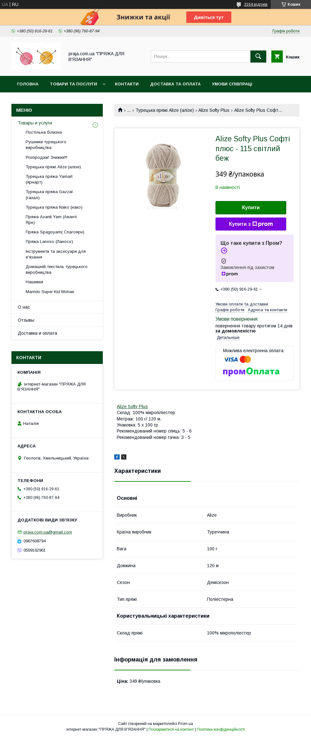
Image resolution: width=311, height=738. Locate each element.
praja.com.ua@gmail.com (47, 532)
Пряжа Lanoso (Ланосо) (49, 241)
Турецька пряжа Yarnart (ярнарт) (49, 179)
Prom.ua (185, 723)
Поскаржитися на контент (171, 729)
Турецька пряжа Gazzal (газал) (49, 194)
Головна (27, 84)
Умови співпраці (232, 84)
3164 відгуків (256, 4)
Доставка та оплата (175, 84)
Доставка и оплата (37, 333)
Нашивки (34, 281)
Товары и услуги (35, 122)
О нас (24, 307)
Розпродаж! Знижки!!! (46, 157)
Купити (251, 207)
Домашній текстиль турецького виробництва (57, 269)
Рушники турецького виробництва (46, 144)
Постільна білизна (44, 132)
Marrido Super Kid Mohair (50, 291)
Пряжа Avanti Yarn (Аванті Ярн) (51, 219)
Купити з (251, 224)
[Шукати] (258, 56)
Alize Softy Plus (213, 110)
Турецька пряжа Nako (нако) (54, 207)
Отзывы (26, 320)
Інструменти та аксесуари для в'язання (56, 254)
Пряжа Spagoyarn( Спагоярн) (55, 232)
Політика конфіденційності (221, 729)
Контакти (127, 84)
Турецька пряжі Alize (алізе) (165, 110)
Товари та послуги (73, 84)
